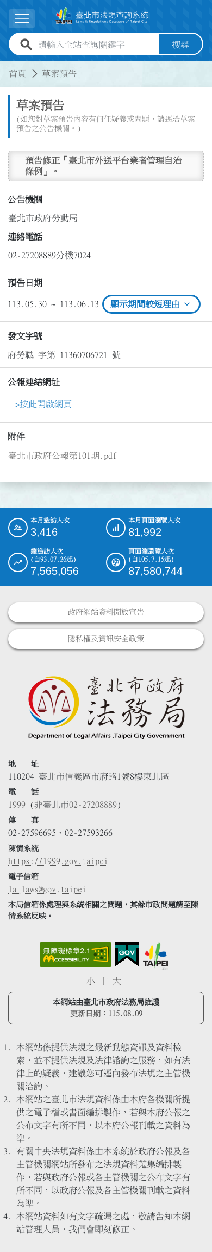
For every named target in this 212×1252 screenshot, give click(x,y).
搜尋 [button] (180, 44)
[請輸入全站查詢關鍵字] (96, 44)
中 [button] (103, 981)
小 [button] (90, 981)
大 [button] (117, 981)
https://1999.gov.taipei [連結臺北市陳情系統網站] (58, 861)
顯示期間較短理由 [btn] (151, 304)
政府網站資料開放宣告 (106, 612)
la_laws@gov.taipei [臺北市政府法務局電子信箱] (47, 889)
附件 (16, 436)
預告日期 (25, 282)
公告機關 (25, 199)
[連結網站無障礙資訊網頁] (75, 954)
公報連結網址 (34, 382)
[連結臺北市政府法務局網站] (106, 707)
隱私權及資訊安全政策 (106, 639)
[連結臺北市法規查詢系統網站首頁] (102, 16)
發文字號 (25, 336)
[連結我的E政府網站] (127, 954)
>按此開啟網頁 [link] (43, 404)
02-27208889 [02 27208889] (93, 804)
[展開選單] (22, 18)
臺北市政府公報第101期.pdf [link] (62, 455)
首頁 (17, 73)
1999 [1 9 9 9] (17, 804)
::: (6, 67)
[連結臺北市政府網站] (155, 956)
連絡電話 (25, 236)
